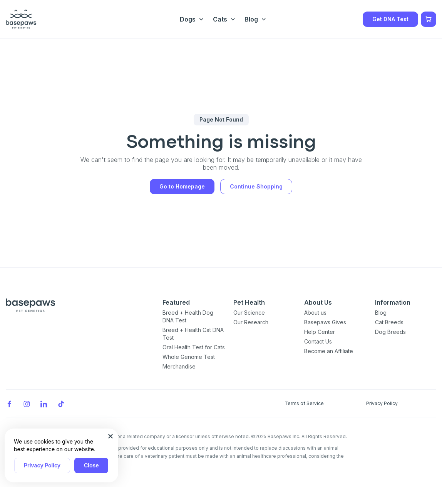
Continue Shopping (256, 186)
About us (315, 312)
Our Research (250, 322)
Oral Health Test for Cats (193, 347)
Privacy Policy (42, 465)
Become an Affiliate (328, 351)
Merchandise (179, 366)
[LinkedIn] (43, 403)
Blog (381, 312)
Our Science (249, 312)
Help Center (319, 332)
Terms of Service (304, 403)
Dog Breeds (390, 332)
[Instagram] (26, 403)
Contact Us (318, 341)
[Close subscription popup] (110, 436)
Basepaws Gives (325, 322)
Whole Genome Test (188, 357)
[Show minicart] (428, 19)
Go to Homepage (182, 186)
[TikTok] (61, 403)
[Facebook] (9, 403)
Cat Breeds (389, 322)
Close (91, 465)
